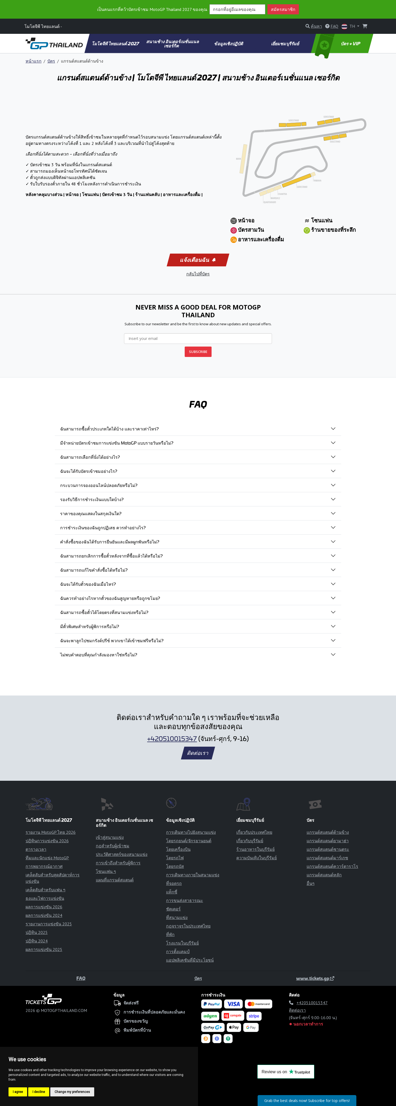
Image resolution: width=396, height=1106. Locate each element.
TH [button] (348, 26)
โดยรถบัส (175, 866)
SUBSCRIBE (198, 351)
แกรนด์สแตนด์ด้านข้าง (328, 832)
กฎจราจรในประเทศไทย (188, 926)
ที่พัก (170, 934)
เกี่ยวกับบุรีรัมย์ (249, 840)
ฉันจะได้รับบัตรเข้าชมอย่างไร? (88, 471)
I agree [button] (18, 1092)
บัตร (51, 61)
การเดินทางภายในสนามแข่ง (192, 874)
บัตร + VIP (338, 43)
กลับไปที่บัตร (198, 273)
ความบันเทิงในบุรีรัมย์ (256, 857)
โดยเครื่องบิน (178, 849)
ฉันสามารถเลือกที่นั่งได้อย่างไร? (90, 457)
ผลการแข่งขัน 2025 (44, 949)
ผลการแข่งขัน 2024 (44, 915)
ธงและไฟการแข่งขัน (45, 898)
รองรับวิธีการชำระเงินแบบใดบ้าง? (91, 499)
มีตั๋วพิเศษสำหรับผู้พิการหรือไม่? (89, 626)
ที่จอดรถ (174, 883)
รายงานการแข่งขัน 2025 (49, 923)
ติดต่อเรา (198, 753)
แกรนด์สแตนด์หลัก (324, 874)
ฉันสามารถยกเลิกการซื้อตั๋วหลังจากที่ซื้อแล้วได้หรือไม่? (111, 556)
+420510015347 (172, 738)
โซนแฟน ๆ (106, 871)
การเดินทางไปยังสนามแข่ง (191, 832)
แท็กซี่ (171, 891)
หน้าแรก (34, 61)
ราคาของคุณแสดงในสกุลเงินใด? (90, 513)
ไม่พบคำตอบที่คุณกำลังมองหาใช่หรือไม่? (98, 654)
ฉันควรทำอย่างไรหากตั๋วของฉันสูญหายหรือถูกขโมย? (110, 598)
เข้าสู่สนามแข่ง (110, 837)
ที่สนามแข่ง (177, 917)
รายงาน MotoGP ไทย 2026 (51, 832)
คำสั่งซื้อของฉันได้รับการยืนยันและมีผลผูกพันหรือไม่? (109, 541)
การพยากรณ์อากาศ (44, 866)
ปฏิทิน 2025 (37, 932)
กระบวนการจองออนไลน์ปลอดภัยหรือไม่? (98, 485)
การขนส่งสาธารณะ (184, 900)
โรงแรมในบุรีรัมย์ (182, 943)
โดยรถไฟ (175, 857)
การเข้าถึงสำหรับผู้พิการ (118, 862)
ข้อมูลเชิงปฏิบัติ (229, 43)
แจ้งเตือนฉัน (197, 260)
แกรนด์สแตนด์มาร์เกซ (327, 857)
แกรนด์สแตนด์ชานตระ (328, 849)
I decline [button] (38, 1092)
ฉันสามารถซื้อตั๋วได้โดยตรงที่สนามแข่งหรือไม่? (104, 612)
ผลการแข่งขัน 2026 (44, 906)
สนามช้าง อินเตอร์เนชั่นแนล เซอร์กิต (173, 43)
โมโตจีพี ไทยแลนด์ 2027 (115, 43)
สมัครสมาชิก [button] (283, 9)
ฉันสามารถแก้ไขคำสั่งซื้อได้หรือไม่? (93, 570)
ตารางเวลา (36, 849)
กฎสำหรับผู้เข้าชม (112, 845)
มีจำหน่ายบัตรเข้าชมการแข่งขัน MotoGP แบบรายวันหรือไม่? (116, 443)
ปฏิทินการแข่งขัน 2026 (47, 840)
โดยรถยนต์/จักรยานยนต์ (188, 840)
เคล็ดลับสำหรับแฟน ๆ (45, 889)
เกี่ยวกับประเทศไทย (254, 832)
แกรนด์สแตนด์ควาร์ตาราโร (332, 866)
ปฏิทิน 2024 (37, 941)
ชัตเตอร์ (173, 909)
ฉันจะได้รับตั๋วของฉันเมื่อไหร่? (88, 584)
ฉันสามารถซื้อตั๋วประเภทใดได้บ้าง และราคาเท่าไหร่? (109, 429)
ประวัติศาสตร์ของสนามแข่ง (121, 854)
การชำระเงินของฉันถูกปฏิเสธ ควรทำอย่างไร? (103, 527)
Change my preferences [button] (72, 1092)
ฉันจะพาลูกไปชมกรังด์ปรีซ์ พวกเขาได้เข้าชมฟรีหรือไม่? (111, 640)
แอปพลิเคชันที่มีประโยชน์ (190, 960)
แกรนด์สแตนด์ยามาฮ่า (328, 840)
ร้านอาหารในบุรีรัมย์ (255, 849)
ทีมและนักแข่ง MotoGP (47, 857)
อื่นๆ (311, 883)
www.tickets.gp (315, 978)
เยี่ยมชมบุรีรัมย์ (285, 43)
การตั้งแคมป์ (177, 951)
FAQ (80, 978)
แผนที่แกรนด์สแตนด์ (115, 880)
